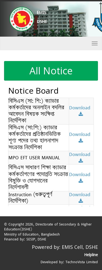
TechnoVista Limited (82, 262)
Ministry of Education (21, 234)
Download (81, 110)
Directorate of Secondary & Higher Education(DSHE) (48, 226)
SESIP (30, 239)
